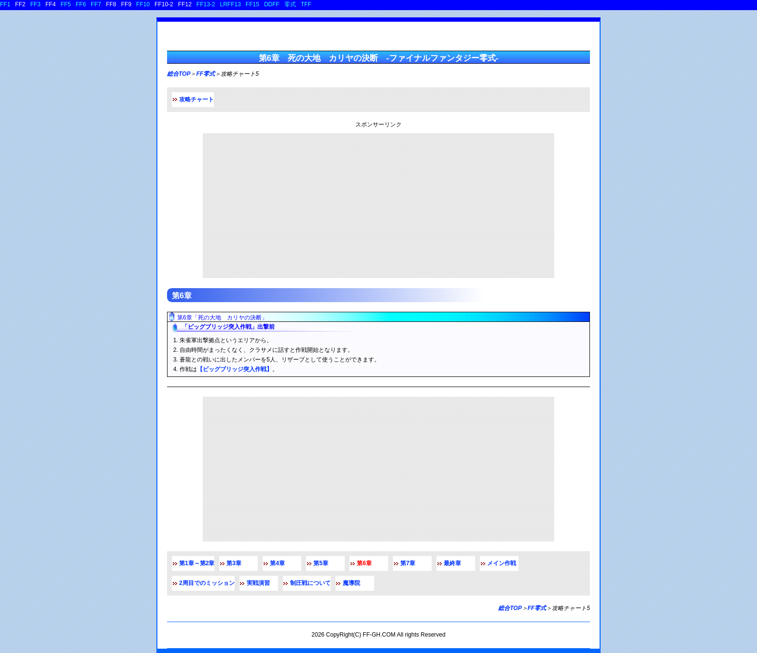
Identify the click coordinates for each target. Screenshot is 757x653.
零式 (290, 4)
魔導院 (351, 583)
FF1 (5, 4)
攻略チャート (196, 99)
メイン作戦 (501, 563)
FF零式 (205, 73)
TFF (306, 4)
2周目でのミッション (207, 583)
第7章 (407, 563)
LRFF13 (230, 4)
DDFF (272, 4)
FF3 (35, 4)
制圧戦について (310, 583)
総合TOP (178, 73)
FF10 (143, 4)
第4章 (277, 563)
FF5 (65, 4)
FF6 (81, 4)
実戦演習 (258, 583)
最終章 (452, 563)
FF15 (252, 4)
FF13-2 (205, 4)
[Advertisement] (378, 205)
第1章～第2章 (196, 563)
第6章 (182, 296)
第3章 (233, 563)
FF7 (96, 4)
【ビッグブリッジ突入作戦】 (234, 369)
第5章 (320, 563)
